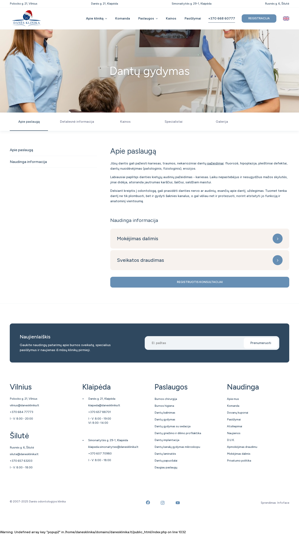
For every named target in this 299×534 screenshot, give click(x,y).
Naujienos (233, 433)
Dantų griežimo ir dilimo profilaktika (177, 433)
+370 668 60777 (221, 18)
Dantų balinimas (164, 412)
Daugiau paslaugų (165, 467)
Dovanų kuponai (237, 412)
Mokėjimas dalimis (137, 238)
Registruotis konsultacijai (200, 282)
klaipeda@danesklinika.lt (104, 405)
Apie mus (233, 399)
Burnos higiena (164, 406)
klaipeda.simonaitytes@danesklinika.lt (113, 447)
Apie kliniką (94, 18)
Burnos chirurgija (165, 399)
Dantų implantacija (166, 440)
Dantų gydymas (164, 419)
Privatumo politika (239, 460)
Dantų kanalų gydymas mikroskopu (177, 447)
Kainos (171, 18)
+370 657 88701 (99, 412)
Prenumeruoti (260, 343)
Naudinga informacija (28, 161)
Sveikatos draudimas (140, 260)
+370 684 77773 (21, 412)
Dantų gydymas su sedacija (172, 426)
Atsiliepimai (234, 426)
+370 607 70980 (100, 453)
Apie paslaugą (21, 150)
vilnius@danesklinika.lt (24, 405)
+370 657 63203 (21, 461)
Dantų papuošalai (165, 460)
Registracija (259, 18)
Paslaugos (146, 18)
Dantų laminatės (165, 454)
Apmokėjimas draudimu (242, 447)
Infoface (283, 503)
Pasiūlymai (193, 18)
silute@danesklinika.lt (24, 454)
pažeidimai (215, 163)
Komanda (122, 18)
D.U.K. (231, 440)
